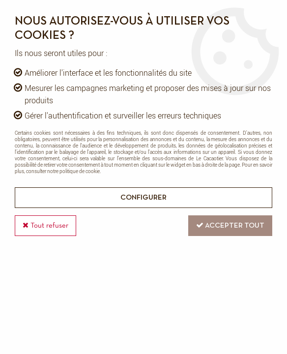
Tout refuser (45, 225)
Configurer (143, 197)
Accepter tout (230, 225)
